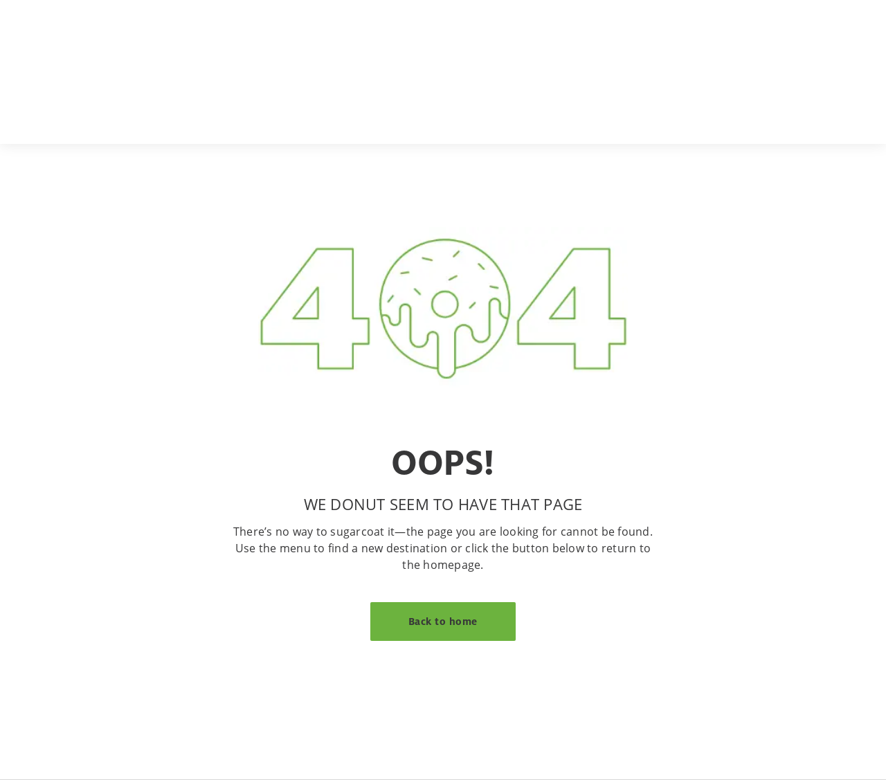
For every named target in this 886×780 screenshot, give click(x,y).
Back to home (443, 621)
